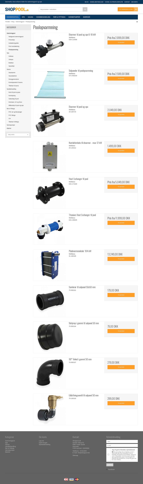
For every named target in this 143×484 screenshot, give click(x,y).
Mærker (9, 128)
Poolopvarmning (13, 49)
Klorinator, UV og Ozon (15, 102)
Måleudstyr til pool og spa (16, 105)
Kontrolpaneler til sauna (15, 82)
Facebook (111, 469)
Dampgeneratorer (14, 79)
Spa (8, 53)
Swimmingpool (11, 33)
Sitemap (75, 455)
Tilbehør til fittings (14, 122)
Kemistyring (12, 95)
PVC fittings (12, 115)
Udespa (11, 59)
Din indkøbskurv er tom (128, 9)
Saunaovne (12, 72)
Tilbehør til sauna (14, 86)
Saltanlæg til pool (14, 99)
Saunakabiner (13, 76)
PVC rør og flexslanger (15, 112)
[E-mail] (122, 445)
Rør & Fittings (11, 108)
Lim (10, 118)
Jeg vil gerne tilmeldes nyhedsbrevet (124, 454)
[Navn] (122, 441)
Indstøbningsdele (14, 43)
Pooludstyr (12, 40)
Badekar (11, 63)
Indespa (11, 56)
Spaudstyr (12, 66)
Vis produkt (121, 42)
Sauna (8, 69)
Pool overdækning (14, 46)
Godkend (110, 464)
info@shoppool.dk (84, 453)
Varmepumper (11, 125)
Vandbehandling (11, 89)
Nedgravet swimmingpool (16, 36)
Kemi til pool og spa (14, 92)
